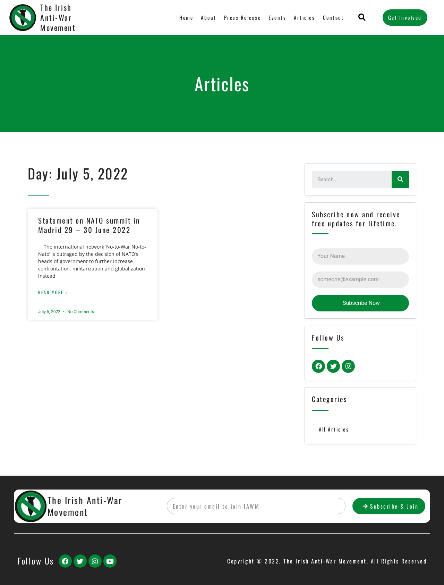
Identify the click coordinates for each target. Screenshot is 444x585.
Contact (333, 17)
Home (187, 17)
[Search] (400, 179)
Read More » (53, 292)
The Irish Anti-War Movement (58, 17)
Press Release (242, 17)
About (209, 17)
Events (278, 17)
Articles (304, 17)
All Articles (334, 429)
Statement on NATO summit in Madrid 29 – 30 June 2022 (89, 225)
